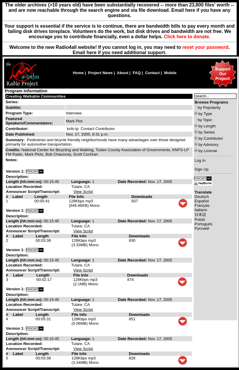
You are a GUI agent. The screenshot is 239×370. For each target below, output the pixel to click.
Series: (12, 102)
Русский (202, 228)
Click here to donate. (187, 36)
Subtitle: (13, 107)
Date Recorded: (133, 181)
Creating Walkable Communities (36, 96)
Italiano (201, 210)
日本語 (200, 214)
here (92, 52)
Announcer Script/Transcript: (33, 191)
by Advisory (208, 144)
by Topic (205, 120)
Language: (81, 181)
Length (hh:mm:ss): (25, 181)
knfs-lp (73, 128)
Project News (100, 73)
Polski (200, 219)
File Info (76, 196)
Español (202, 201)
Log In (200, 160)
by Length (207, 126)
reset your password (205, 47)
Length (40, 196)
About (122, 73)
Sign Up (201, 169)
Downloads (141, 196)
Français (202, 205)
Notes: (12, 160)
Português (204, 224)
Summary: (16, 140)
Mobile (170, 73)
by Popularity (209, 107)
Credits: (13, 150)
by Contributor (210, 138)
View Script (83, 191)
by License (207, 151)
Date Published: (20, 134)
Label (18, 196)
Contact (152, 73)
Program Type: (19, 113)
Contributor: (17, 128)
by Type (205, 113)
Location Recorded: (24, 186)
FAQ (137, 73)
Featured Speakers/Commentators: (29, 120)
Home (78, 73)
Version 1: (15, 171)
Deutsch (202, 196)
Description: (17, 176)
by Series (206, 132)
